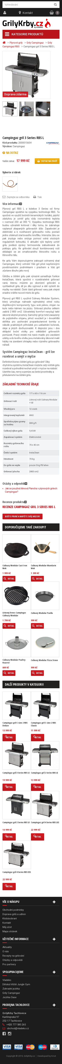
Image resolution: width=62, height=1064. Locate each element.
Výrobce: (7, 146)
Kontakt (28, 13)
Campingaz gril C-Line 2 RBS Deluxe (14, 724)
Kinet (53, 1056)
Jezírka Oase (9, 997)
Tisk (39, 197)
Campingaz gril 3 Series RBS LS (16, 772)
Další (48, 108)
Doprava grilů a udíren (14, 914)
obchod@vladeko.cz (18, 1028)
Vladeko (6, 980)
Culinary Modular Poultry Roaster (13, 661)
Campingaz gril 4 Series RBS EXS (16, 872)
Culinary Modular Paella (42, 613)
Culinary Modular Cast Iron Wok (14, 567)
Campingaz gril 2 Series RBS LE (44, 772)
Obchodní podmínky (13, 909)
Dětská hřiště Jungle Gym (16, 984)
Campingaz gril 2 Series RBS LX (16, 822)
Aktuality (7, 947)
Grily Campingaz (11, 992)
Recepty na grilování (13, 955)
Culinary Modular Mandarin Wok (43, 567)
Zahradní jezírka (11, 988)
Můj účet (7, 927)
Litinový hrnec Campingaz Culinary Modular (14, 614)
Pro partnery (9, 964)
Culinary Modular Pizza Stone (44, 660)
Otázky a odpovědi (12, 960)
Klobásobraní (9, 918)
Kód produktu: (10, 142)
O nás (5, 951)
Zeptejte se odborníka (18, 197)
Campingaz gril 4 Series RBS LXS (45, 822)
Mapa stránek (9, 931)
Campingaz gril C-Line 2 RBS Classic (43, 724)
